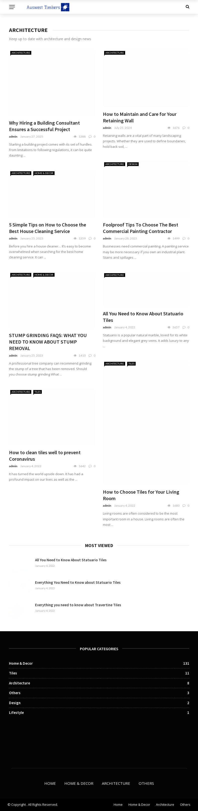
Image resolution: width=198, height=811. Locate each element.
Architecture (21, 52)
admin (13, 136)
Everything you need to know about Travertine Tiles (78, 605)
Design (132, 164)
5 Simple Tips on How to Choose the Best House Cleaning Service (47, 227)
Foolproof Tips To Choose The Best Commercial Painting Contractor (140, 227)
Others (146, 783)
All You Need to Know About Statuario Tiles (71, 560)
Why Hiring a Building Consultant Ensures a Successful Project (44, 126)
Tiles (131, 363)
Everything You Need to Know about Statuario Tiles (78, 582)
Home (50, 783)
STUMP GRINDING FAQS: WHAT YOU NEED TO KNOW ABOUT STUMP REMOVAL (48, 341)
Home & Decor (44, 173)
